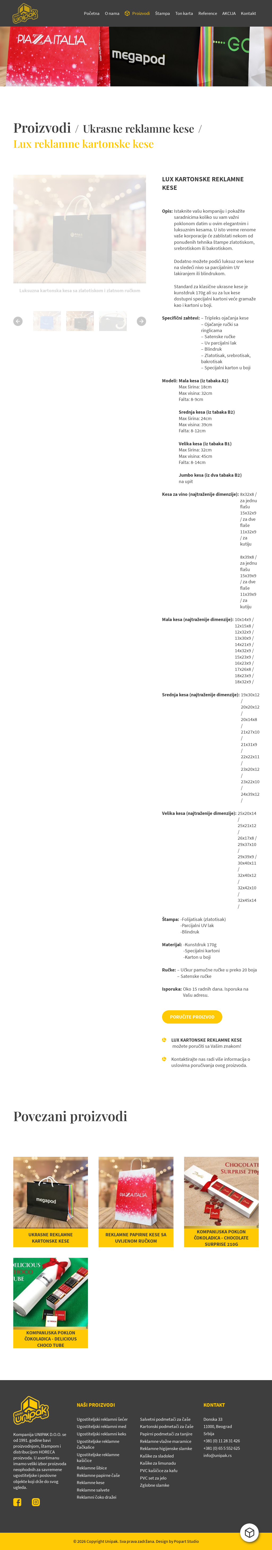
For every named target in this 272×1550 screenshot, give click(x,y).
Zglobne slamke (154, 1485)
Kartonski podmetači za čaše (166, 1426)
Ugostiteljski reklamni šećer (102, 1419)
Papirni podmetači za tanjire (166, 1434)
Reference (207, 13)
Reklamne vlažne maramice (165, 1441)
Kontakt (248, 13)
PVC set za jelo (153, 1478)
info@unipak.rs (217, 1455)
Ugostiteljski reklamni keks (101, 1434)
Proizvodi (141, 13)
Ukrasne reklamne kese (138, 128)
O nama (112, 13)
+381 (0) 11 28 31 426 (221, 1441)
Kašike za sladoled (157, 1456)
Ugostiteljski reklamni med (101, 1426)
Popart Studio (186, 1541)
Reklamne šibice (92, 1468)
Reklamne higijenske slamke (166, 1448)
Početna (92, 13)
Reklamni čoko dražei (96, 1497)
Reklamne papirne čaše (98, 1475)
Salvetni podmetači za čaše (165, 1419)
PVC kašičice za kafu (158, 1470)
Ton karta (184, 13)
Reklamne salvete (93, 1490)
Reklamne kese (90, 1482)
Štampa (162, 13)
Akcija (229, 13)
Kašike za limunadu (158, 1463)
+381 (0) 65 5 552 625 (221, 1448)
